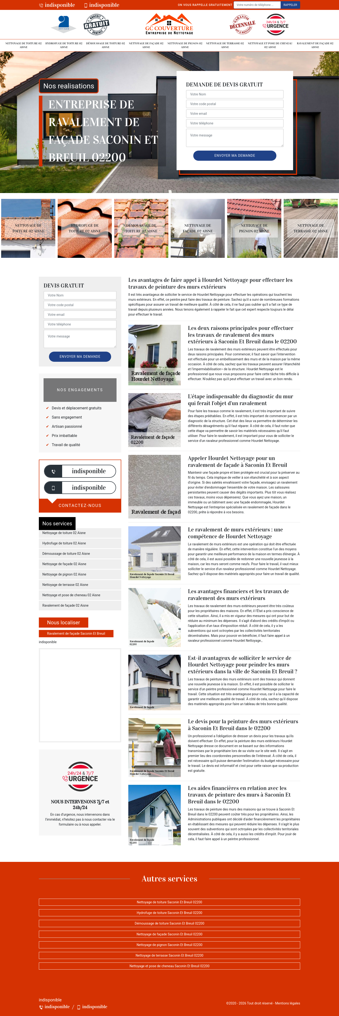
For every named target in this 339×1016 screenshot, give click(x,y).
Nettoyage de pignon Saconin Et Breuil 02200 (169, 945)
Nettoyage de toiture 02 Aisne (23, 45)
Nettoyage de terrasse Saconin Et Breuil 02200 (169, 955)
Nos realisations (68, 86)
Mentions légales (287, 1003)
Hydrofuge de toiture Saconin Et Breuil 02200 (169, 913)
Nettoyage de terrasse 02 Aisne (225, 45)
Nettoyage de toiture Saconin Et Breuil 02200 (169, 902)
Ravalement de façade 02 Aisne (315, 45)
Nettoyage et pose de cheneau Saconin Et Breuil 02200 (169, 966)
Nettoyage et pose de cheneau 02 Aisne (270, 45)
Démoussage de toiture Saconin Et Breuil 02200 (169, 923)
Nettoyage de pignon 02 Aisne (184, 45)
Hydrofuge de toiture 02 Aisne (63, 45)
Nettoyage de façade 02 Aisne (146, 45)
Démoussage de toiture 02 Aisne (105, 45)
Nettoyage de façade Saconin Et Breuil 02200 (169, 934)
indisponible (57, 4)
